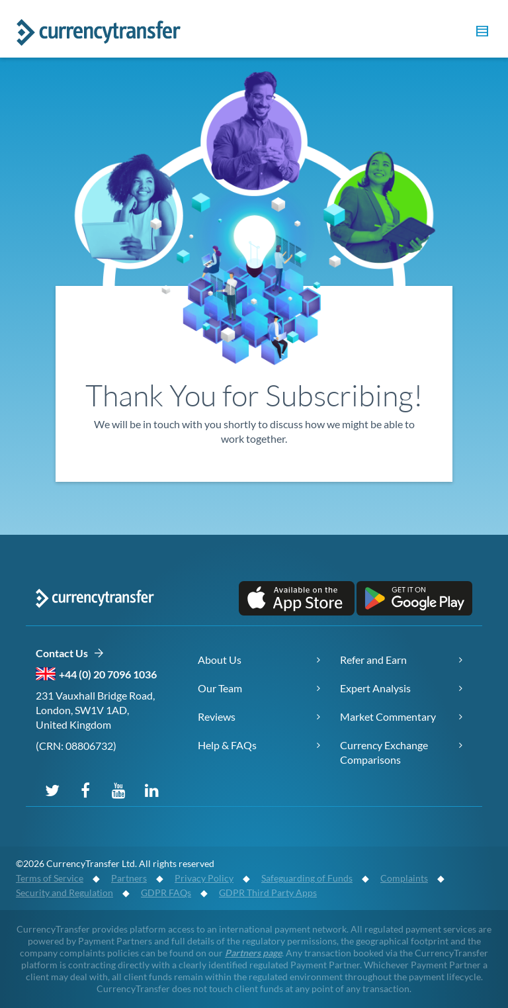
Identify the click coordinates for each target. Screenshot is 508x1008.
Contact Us (70, 654)
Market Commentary (388, 716)
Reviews (216, 716)
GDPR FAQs (166, 892)
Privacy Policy (204, 878)
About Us (219, 659)
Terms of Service (49, 878)
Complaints (404, 878)
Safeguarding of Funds (307, 878)
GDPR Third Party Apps (268, 892)
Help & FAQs (227, 745)
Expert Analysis (375, 688)
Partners (129, 878)
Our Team (220, 688)
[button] (480, 33)
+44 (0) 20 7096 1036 (108, 674)
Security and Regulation (64, 892)
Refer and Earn (373, 659)
